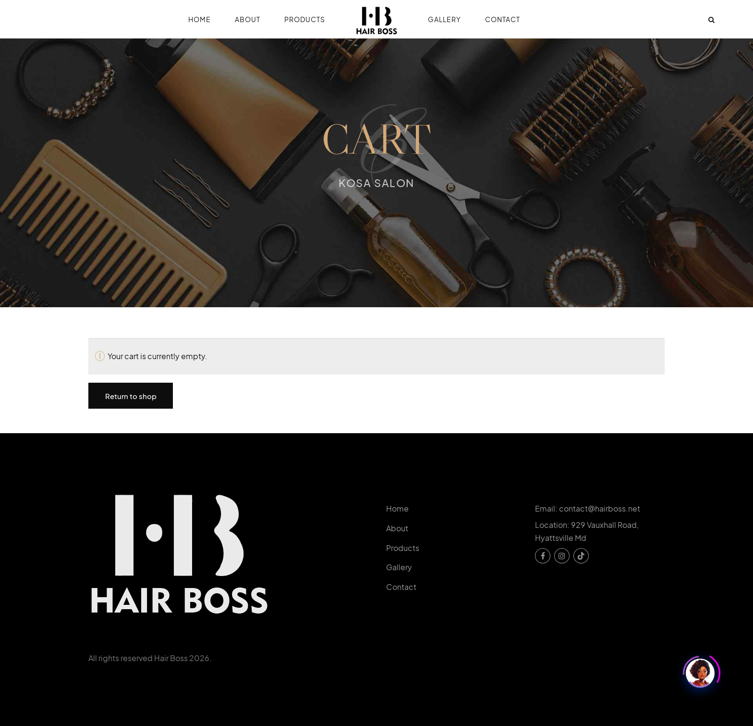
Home (199, 19)
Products (304, 19)
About (247, 19)
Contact (502, 19)
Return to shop (131, 396)
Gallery (444, 19)
